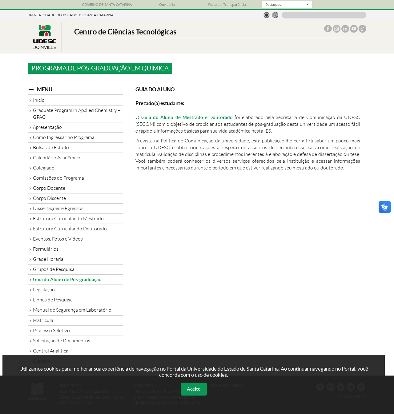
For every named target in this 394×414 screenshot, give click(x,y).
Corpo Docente (49, 188)
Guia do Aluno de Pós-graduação (67, 279)
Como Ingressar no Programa (63, 137)
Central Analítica (50, 350)
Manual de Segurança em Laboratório (72, 309)
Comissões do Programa (58, 178)
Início (39, 100)
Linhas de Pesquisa (53, 299)
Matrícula (43, 320)
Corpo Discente (49, 198)
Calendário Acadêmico (56, 157)
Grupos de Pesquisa (53, 269)
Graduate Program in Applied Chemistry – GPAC (77, 114)
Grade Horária (48, 259)
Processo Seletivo (51, 330)
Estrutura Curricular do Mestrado (68, 218)
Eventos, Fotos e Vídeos (58, 238)
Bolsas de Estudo (51, 147)
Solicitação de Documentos (61, 340)
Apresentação (47, 127)
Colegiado (43, 167)
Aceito (194, 389)
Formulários (45, 249)
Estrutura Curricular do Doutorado (70, 228)
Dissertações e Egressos (58, 208)
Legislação (44, 289)
